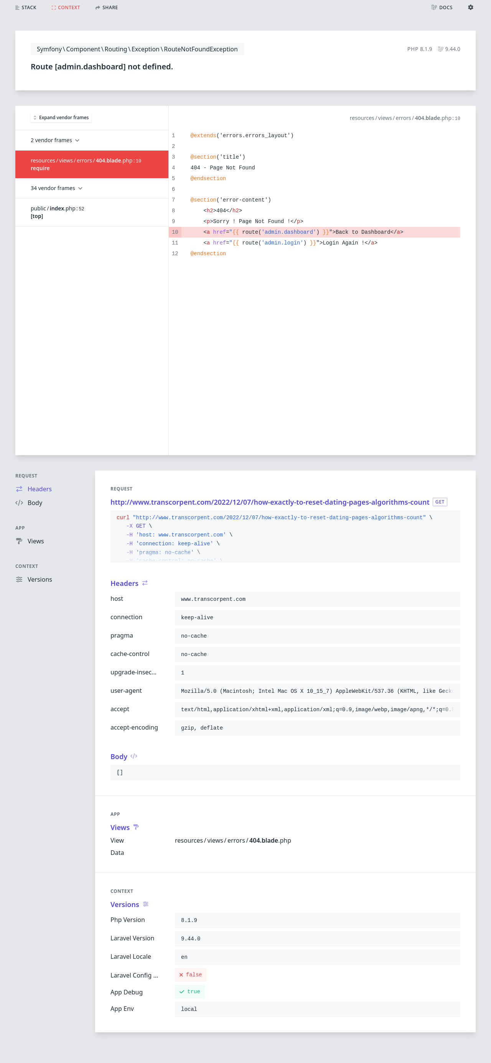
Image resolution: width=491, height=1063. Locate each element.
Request (26, 475)
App (20, 528)
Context (26, 566)
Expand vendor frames (61, 117)
